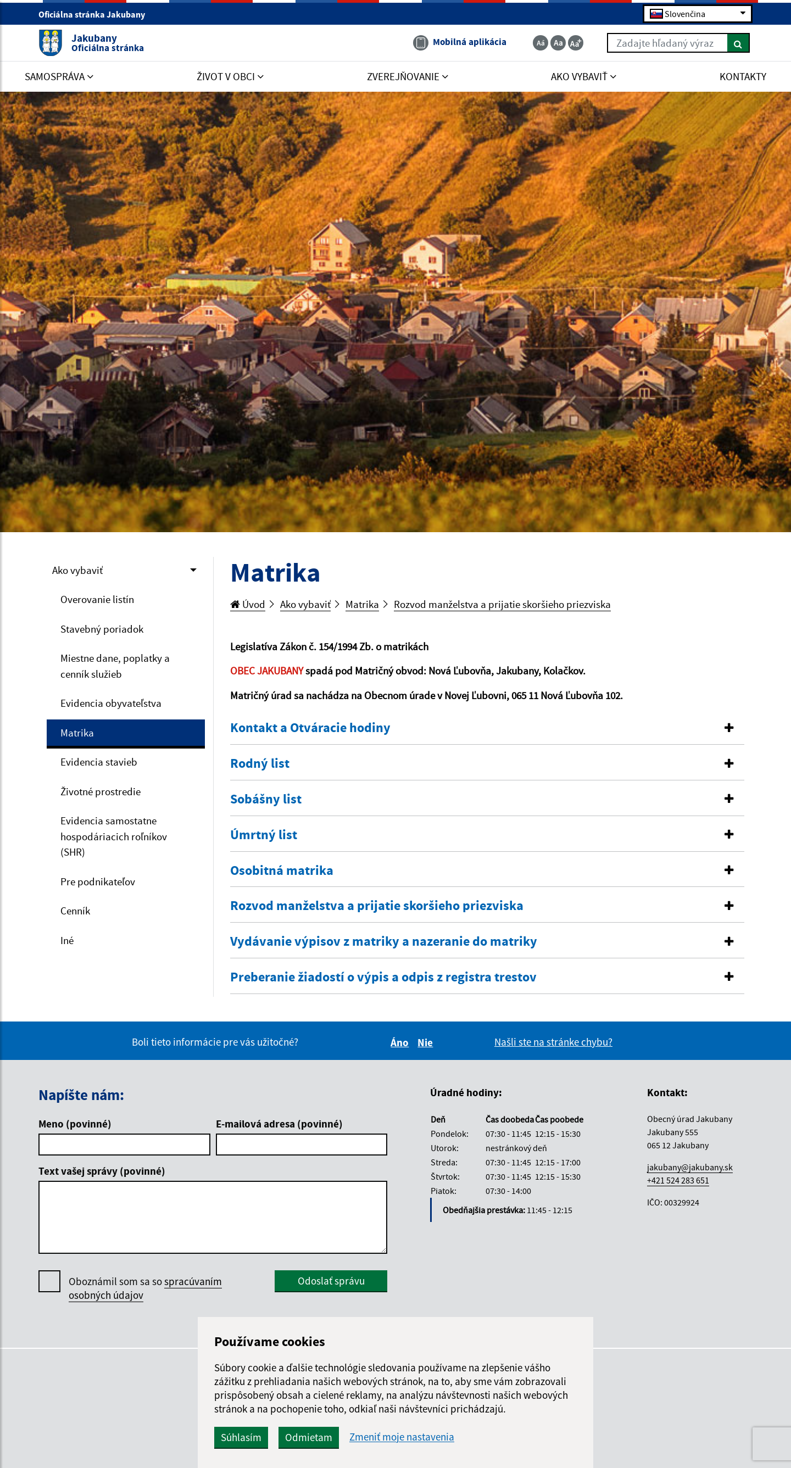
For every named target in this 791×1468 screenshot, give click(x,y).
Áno (401, 1042)
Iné (67, 940)
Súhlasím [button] (241, 1437)
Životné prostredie (100, 791)
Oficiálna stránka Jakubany (96, 14)
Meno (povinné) (75, 1123)
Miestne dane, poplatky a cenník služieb (115, 665)
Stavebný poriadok (101, 628)
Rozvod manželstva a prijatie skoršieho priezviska (502, 604)
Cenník (75, 910)
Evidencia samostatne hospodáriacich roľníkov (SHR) (113, 836)
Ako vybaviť (77, 570)
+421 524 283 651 (678, 1180)
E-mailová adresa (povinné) (279, 1123)
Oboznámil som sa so (145, 1288)
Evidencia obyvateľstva (110, 703)
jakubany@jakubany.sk (690, 1167)
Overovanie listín (97, 599)
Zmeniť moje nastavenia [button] (401, 1437)
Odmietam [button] (308, 1437)
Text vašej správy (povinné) (101, 1170)
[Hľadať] (738, 43)
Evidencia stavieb (98, 761)
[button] (487, 728)
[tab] (487, 728)
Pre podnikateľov (97, 881)
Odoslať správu (331, 1280)
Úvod (247, 604)
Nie (426, 1042)
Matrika (77, 732)
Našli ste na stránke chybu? (553, 1041)
